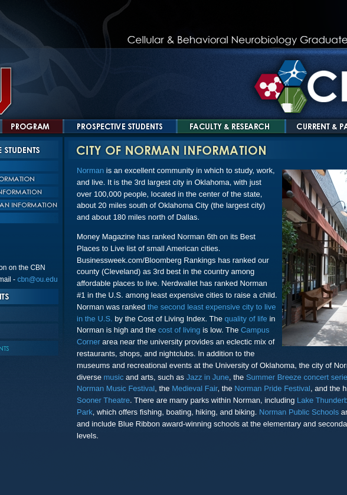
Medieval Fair (194, 388)
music (114, 377)
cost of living (179, 329)
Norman (90, 170)
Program (32, 126)
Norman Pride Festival (272, 388)
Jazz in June (207, 377)
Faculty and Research (231, 126)
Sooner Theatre (103, 400)
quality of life (246, 318)
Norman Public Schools (299, 412)
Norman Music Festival (116, 388)
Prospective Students (120, 126)
